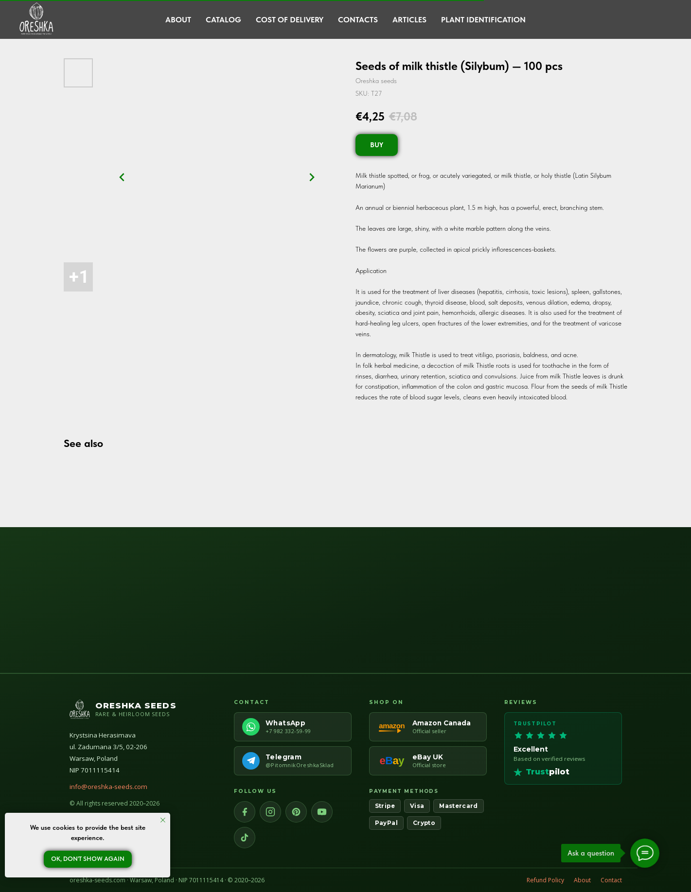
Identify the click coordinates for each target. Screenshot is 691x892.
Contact (611, 880)
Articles (409, 19)
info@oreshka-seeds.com (108, 786)
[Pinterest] (296, 812)
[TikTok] (244, 837)
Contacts (358, 19)
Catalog (223, 19)
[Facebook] (244, 812)
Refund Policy (545, 880)
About (178, 19)
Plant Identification (483, 19)
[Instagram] (270, 812)
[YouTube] (322, 812)
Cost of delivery (289, 19)
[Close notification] (163, 820)
